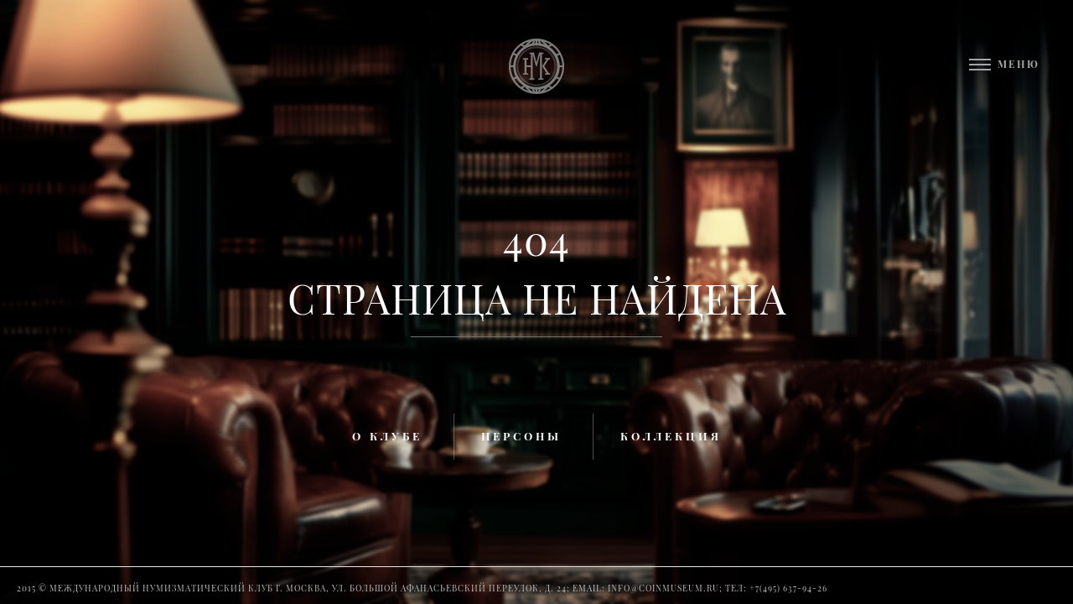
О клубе (387, 436)
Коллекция (671, 436)
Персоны (521, 436)
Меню (1018, 64)
